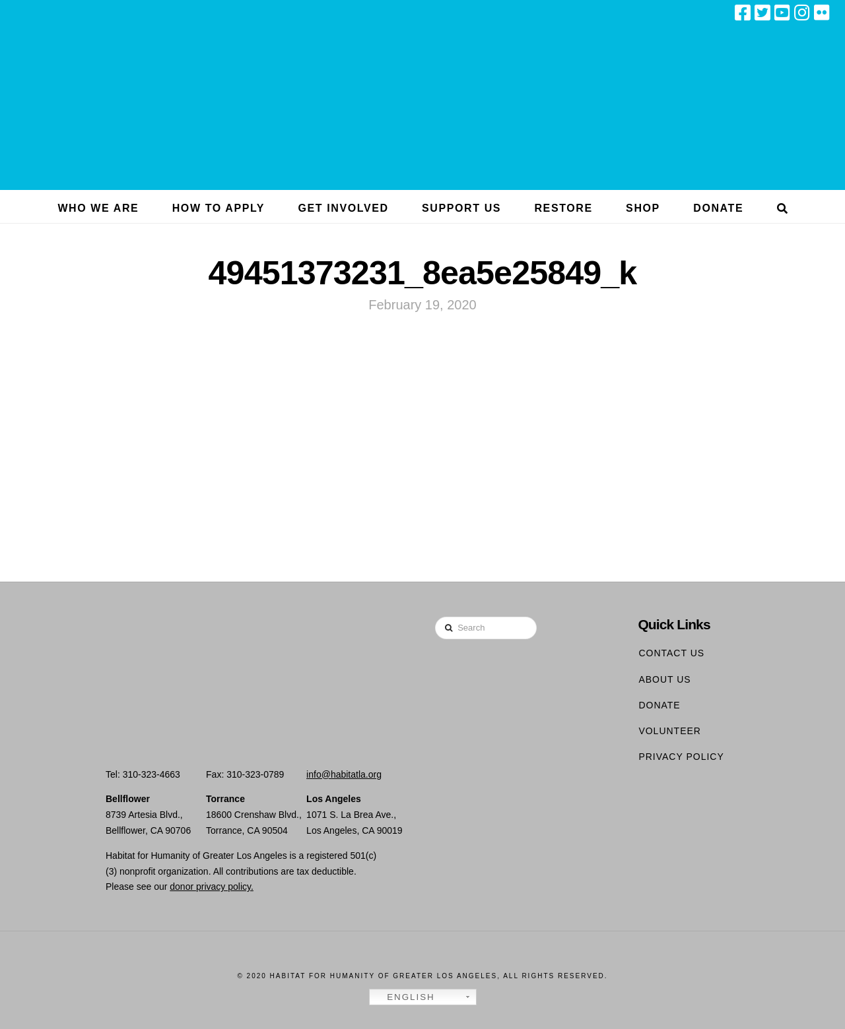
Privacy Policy (681, 756)
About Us (664, 679)
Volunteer (669, 731)
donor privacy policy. (212, 886)
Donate (659, 705)
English (404, 997)
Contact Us (671, 653)
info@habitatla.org (344, 774)
